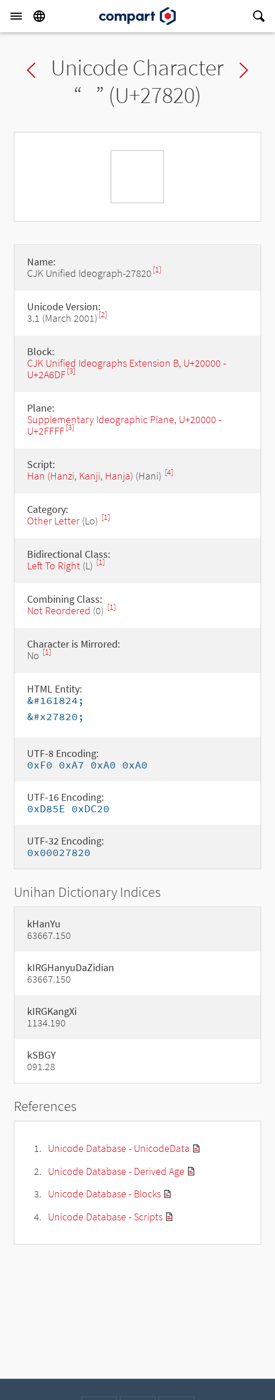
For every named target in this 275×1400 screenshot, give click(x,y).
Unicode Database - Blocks (104, 1193)
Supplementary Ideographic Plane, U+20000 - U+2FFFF (124, 425)
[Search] (258, 16)
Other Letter (53, 520)
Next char (244, 70)
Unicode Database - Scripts (105, 1216)
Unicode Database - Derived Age (116, 1171)
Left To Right (53, 565)
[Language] (39, 16)
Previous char (31, 70)
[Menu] (16, 16)
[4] (169, 472)
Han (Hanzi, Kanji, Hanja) (80, 475)
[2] (103, 314)
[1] (157, 270)
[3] (71, 371)
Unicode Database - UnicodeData (119, 1148)
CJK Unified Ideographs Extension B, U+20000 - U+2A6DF (126, 368)
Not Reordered (59, 610)
